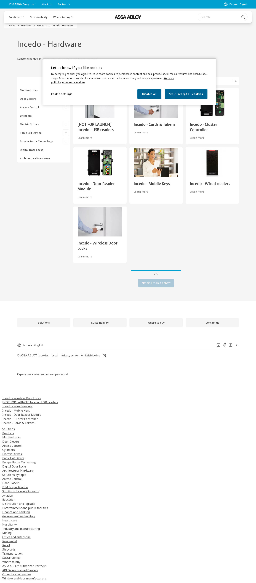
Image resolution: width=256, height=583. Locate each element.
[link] (46, 4)
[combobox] (222, 17)
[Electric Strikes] (66, 124)
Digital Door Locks (14, 466)
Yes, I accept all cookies (186, 94)
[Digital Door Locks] (45, 149)
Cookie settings (61, 94)
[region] (129, 81)
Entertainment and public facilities (25, 508)
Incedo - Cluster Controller (20, 419)
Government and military (18, 516)
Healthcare (9, 520)
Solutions (14, 17)
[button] (22, 17)
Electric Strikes (29, 124)
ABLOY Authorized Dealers (20, 570)
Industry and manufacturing (21, 529)
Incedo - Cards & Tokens (18, 423)
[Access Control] (66, 107)
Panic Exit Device (31, 132)
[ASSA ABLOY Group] (22, 4)
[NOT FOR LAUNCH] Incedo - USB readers (30, 402)
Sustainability (38, 17)
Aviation (7, 495)
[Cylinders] (45, 115)
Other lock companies (16, 574)
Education (8, 500)
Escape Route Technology (36, 141)
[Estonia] (235, 4)
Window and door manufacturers (24, 578)
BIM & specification (15, 487)
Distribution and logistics (18, 504)
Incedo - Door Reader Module (21, 415)
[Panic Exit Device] (66, 133)
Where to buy (61, 17)
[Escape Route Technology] (66, 141)
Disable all (149, 94)
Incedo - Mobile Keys (16, 410)
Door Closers (28, 98)
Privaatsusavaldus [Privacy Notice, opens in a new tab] (73, 82)
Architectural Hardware (18, 470)
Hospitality (9, 524)
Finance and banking (16, 512)
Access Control (29, 107)
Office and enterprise (16, 537)
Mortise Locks (29, 90)
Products (8, 433)
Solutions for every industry (20, 491)
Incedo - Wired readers (17, 406)
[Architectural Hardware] (45, 158)
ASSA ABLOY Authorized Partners (24, 566)
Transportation (12, 554)
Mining (7, 533)
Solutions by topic (14, 475)
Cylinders (8, 450)
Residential (9, 541)
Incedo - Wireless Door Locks (21, 398)
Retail (6, 545)
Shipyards (8, 549)
